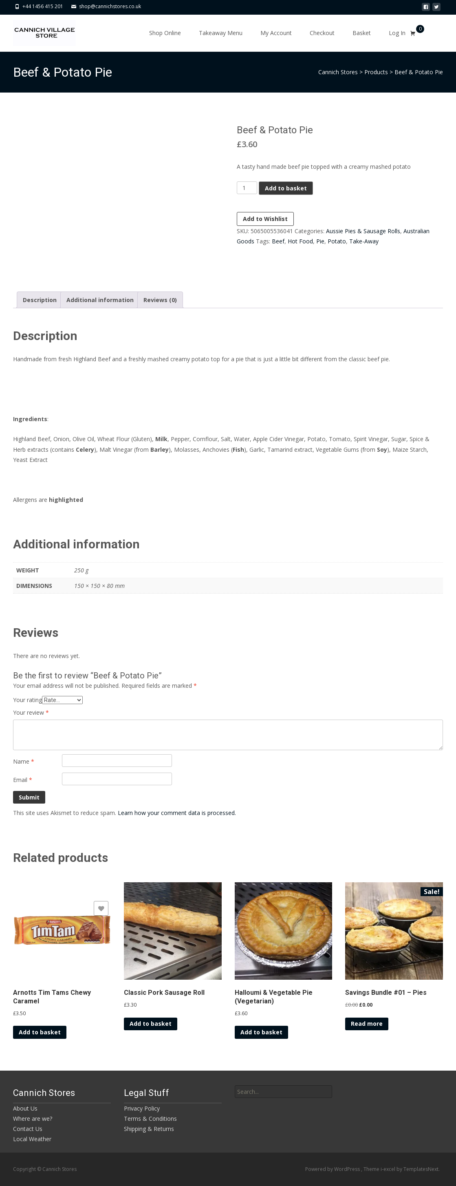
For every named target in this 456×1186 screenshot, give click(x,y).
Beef (278, 241)
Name (23, 761)
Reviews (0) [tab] (160, 300)
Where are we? (32, 1118)
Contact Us (27, 1129)
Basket (361, 33)
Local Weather (32, 1139)
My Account (276, 33)
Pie (320, 241)
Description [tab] (40, 300)
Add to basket (286, 188)
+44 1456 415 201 (42, 6)
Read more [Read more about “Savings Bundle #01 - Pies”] (367, 1023)
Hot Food (300, 241)
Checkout (322, 33)
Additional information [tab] (100, 300)
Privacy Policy (142, 1108)
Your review (31, 712)
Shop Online (165, 33)
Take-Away (364, 241)
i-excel (389, 1169)
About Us (25, 1108)
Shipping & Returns (149, 1129)
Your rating (27, 700)
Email (22, 780)
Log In (397, 33)
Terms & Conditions (150, 1118)
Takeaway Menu (220, 33)
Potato (337, 241)
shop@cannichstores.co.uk (110, 6)
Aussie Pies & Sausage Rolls (363, 231)
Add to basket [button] (40, 1032)
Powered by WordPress (333, 1169)
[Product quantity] (247, 187)
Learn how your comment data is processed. (177, 813)
